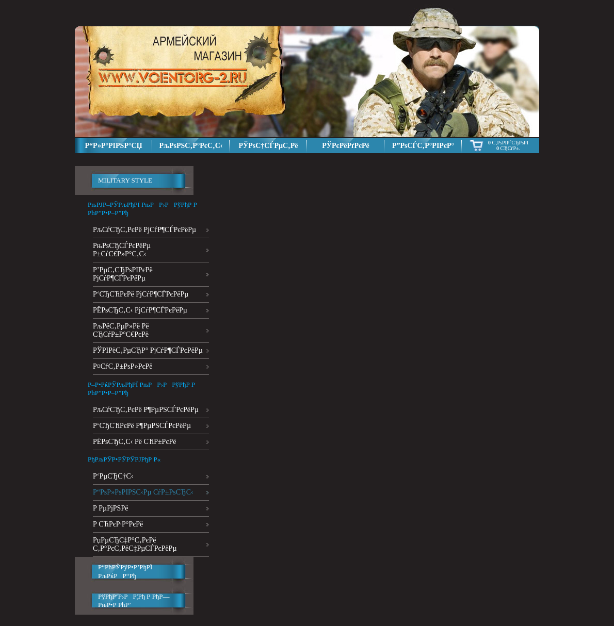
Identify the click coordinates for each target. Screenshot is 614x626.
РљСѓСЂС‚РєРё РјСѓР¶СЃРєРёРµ (144, 230)
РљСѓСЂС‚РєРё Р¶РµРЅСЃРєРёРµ (146, 410)
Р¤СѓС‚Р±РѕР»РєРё (123, 366)
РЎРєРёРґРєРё (345, 146)
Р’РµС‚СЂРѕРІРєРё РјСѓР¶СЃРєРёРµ (123, 274)
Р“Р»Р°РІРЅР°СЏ (113, 146)
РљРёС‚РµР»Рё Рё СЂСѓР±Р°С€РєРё (121, 330)
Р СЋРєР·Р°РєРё (118, 524)
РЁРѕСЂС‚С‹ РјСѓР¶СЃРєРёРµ (140, 310)
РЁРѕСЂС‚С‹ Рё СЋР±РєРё (134, 442)
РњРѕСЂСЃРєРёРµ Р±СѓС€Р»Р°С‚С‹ (122, 250)
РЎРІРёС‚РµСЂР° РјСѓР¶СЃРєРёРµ (148, 350)
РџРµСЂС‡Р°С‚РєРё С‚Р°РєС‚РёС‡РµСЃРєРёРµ (134, 544)
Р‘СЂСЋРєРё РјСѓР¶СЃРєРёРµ (140, 294)
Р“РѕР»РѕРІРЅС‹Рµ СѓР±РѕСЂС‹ (143, 492)
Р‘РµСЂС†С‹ (113, 476)
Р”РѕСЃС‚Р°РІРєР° (423, 146)
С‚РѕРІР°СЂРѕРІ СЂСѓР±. (508, 145)
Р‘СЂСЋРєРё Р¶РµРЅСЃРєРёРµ (142, 426)
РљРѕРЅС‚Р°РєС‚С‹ (191, 146)
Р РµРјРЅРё (110, 508)
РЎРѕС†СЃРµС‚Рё (268, 146)
